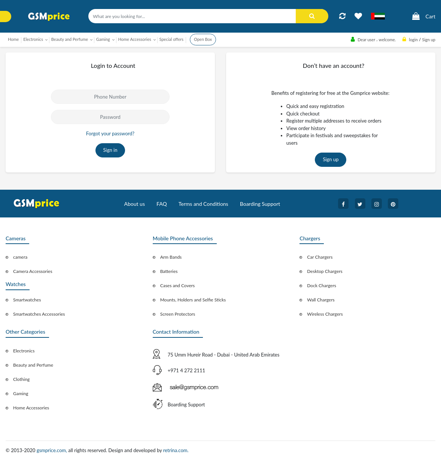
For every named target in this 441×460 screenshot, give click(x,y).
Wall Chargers (320, 300)
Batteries (169, 271)
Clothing (21, 379)
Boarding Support (260, 204)
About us (134, 204)
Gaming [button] (103, 39)
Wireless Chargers (325, 314)
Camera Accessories (32, 271)
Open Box (203, 39)
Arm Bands (171, 257)
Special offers (171, 39)
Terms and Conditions (203, 204)
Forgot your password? (110, 133)
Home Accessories (31, 408)
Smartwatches (27, 300)
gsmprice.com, (53, 450)
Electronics (24, 351)
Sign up (330, 159)
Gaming (20, 393)
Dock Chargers (321, 285)
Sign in (110, 150)
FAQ (161, 204)
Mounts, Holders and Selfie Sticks (193, 300)
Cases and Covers (177, 285)
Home (13, 39)
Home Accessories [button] (134, 39)
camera (20, 257)
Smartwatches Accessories (39, 314)
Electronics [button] (33, 39)
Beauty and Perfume (33, 365)
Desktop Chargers (324, 271)
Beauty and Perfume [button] (69, 39)
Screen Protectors (177, 314)
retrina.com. (176, 450)
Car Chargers (319, 257)
